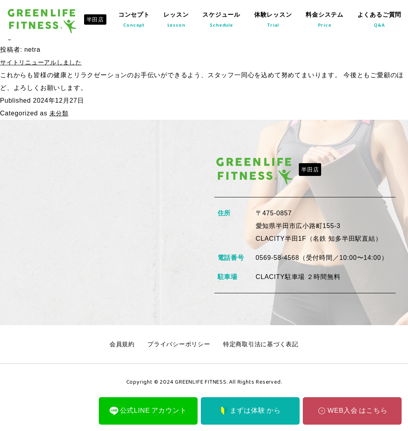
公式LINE (148, 410)
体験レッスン (270, 22)
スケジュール (218, 22)
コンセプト (130, 22)
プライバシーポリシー (177, 344)
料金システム (323, 22)
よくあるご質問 (378, 22)
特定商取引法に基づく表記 (264, 344)
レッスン (172, 22)
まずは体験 (250, 410)
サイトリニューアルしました (43, 62)
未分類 (59, 113)
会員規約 (117, 344)
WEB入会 (352, 409)
